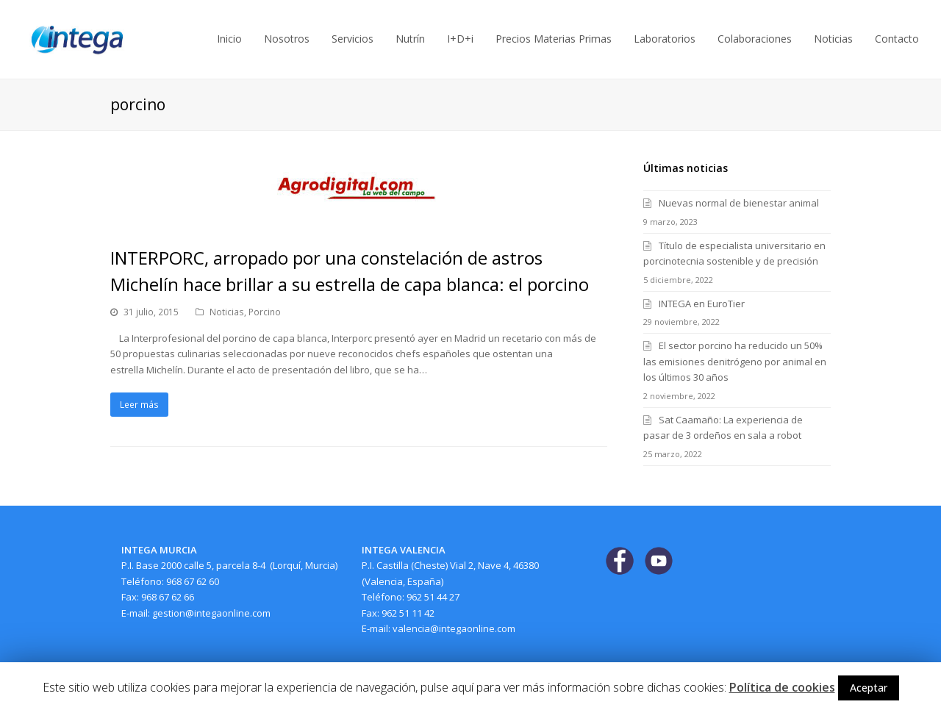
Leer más (139, 404)
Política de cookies (782, 687)
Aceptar (868, 688)
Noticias (227, 312)
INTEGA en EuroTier (702, 303)
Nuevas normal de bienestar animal (739, 202)
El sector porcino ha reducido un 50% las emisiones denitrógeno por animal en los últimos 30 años (734, 361)
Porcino (264, 312)
